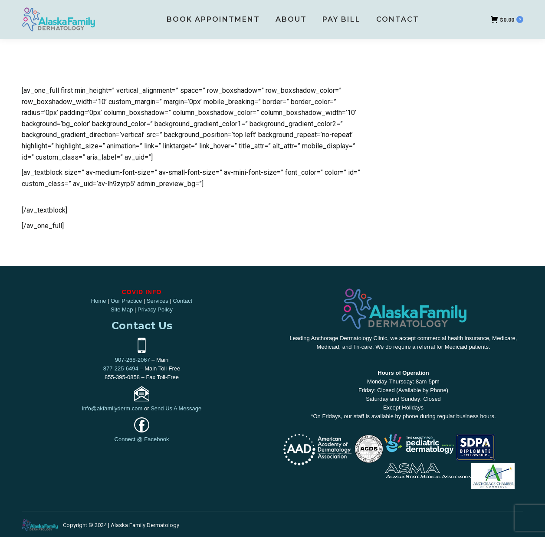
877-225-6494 (120, 368)
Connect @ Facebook (142, 439)
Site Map (122, 309)
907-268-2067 (472, 8)
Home (98, 301)
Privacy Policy (155, 309)
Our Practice (126, 301)
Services (157, 301)
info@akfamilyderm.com (112, 408)
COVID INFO (142, 291)
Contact (182, 301)
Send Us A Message (176, 408)
